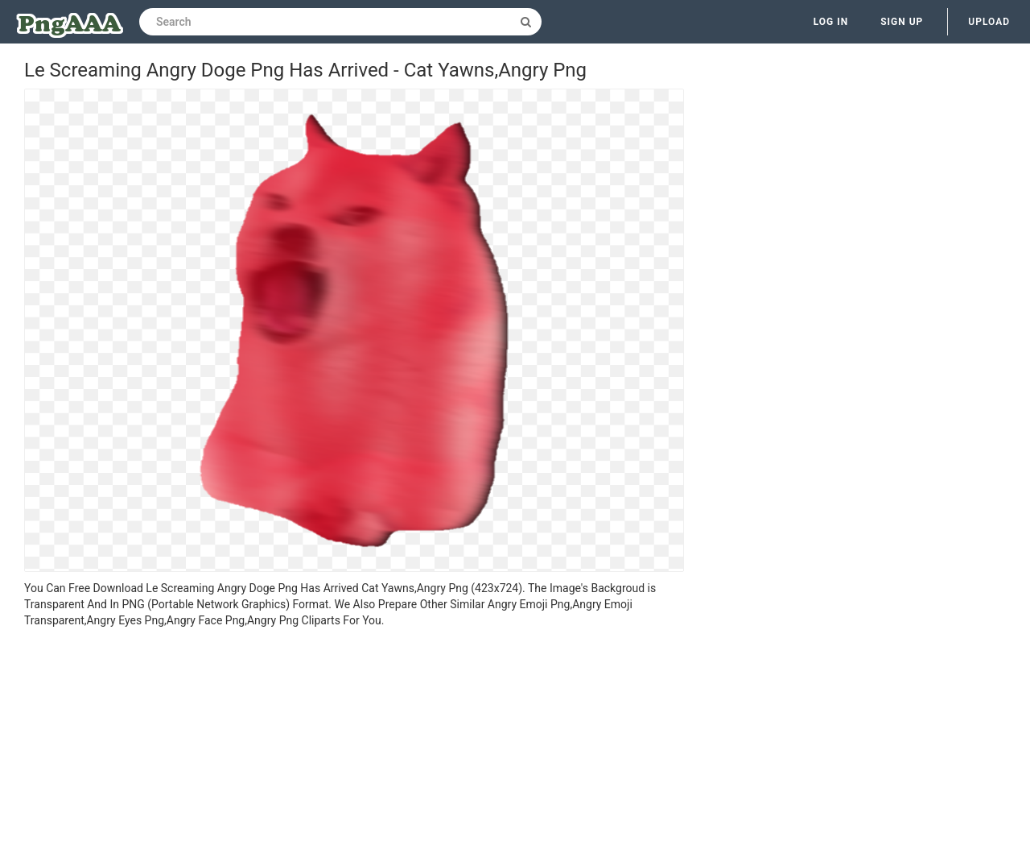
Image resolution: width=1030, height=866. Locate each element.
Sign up (901, 21)
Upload (989, 21)
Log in (831, 21)
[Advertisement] (354, 749)
